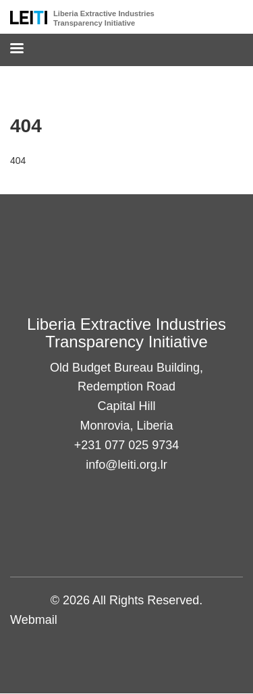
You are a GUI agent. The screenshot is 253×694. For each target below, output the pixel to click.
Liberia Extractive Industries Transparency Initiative (103, 18)
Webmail (33, 620)
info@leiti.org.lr (126, 464)
